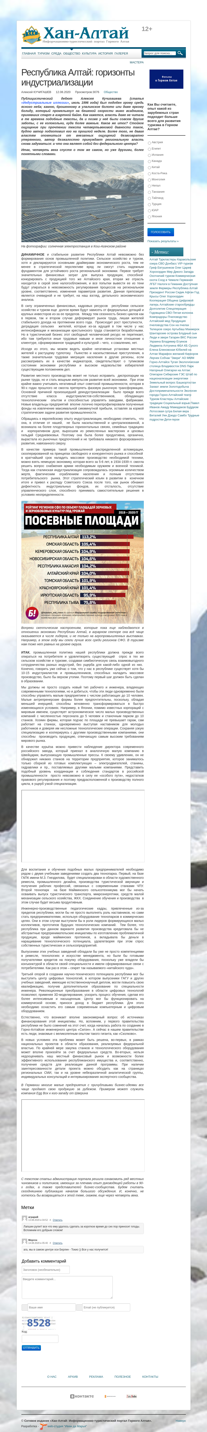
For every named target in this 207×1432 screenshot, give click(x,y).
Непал (154, 186)
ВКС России (188, 337)
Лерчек (155, 358)
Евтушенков (166, 267)
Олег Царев (183, 267)
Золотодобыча (179, 386)
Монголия (156, 180)
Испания (155, 155)
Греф (153, 267)
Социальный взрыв (177, 403)
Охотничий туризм (162, 276)
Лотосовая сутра (161, 411)
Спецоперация (176, 308)
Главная (29, 53)
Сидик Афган (185, 292)
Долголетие (158, 308)
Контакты (150, 1376)
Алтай (154, 259)
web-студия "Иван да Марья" (63, 1426)
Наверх (181, 1420)
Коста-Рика (157, 173)
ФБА (180, 345)
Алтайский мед (160, 321)
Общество (71, 53)
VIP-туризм (185, 263)
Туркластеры (168, 259)
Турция (154, 204)
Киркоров (191, 353)
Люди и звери (159, 337)
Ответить (57, 1220)
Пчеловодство (177, 317)
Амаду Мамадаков (173, 407)
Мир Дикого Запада (180, 271)
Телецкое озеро (161, 329)
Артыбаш (178, 329)
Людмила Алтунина (163, 345)
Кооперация (158, 300)
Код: (25, 1331)
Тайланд (155, 198)
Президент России (163, 292)
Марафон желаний (172, 353)
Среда (56, 53)
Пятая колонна (183, 312)
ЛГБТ (153, 284)
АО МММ (188, 358)
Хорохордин (158, 271)
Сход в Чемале (169, 280)
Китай (154, 167)
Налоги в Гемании (170, 284)
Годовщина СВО (161, 312)
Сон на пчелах (179, 325)
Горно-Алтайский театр (175, 395)
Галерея (121, 53)
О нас (52, 1376)
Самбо (183, 415)
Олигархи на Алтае (177, 370)
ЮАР (153, 210)
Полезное (123, 1376)
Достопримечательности (167, 390)
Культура (89, 53)
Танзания (156, 192)
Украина (156, 341)
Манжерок (192, 329)
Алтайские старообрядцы (177, 304)
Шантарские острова (164, 333)
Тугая (174, 362)
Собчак (165, 358)
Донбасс (171, 263)
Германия (186, 280)
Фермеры (165, 288)
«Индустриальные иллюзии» (45, 102)
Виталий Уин (159, 415)
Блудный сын (188, 333)
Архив (73, 1376)
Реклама (96, 1376)
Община (173, 300)
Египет (154, 149)
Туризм (43, 53)
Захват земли (159, 386)
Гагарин (174, 337)
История (105, 53)
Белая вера (181, 411)
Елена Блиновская (163, 349)
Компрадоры (159, 317)
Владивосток (170, 366)
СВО (161, 263)
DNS (183, 366)
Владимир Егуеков (174, 341)
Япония (155, 216)
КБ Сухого (191, 345)
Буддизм (193, 407)
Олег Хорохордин (172, 296)
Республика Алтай (185, 288)
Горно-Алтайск (160, 362)
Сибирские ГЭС (174, 374)
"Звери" (176, 358)
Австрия (155, 142)
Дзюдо (172, 415)
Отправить (31, 1347)
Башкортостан (186, 382)
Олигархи (156, 374)
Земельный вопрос (163, 382)
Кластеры (167, 399)
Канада (155, 161)
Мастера (137, 62)
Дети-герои (172, 419)
